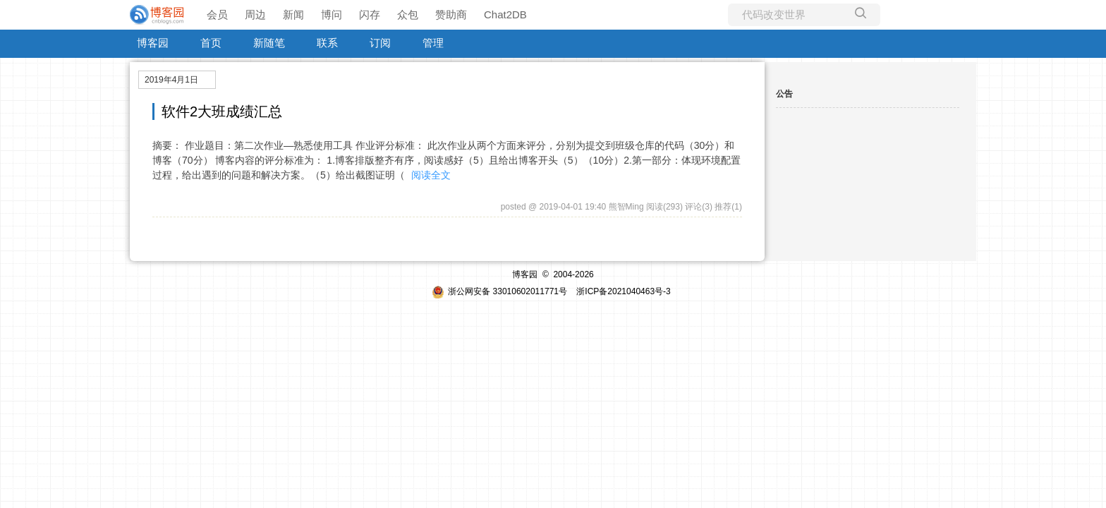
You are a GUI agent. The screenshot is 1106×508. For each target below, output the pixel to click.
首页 (210, 43)
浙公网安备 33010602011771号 (499, 291)
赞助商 (451, 14)
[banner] (158, 15)
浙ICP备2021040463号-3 (623, 291)
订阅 (380, 43)
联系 (327, 43)
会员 (217, 14)
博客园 (153, 43)
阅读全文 (431, 175)
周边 (255, 14)
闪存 (369, 14)
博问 (331, 14)
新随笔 (269, 43)
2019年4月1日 (171, 80)
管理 (433, 43)
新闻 (293, 14)
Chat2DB (505, 14)
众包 (407, 14)
